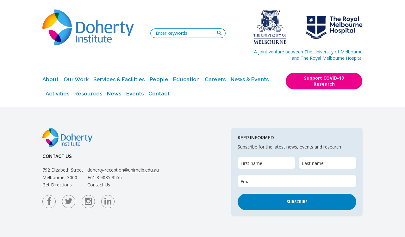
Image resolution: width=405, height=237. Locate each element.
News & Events (250, 79)
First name (251, 163)
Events (135, 93)
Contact (159, 93)
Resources (88, 93)
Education (186, 79)
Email (246, 182)
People (159, 79)
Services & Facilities (119, 79)
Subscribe (297, 201)
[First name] (266, 163)
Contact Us (98, 185)
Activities (57, 93)
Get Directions (57, 185)
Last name (313, 163)
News (114, 93)
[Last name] (327, 163)
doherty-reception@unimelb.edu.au (123, 170)
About (50, 79)
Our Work (76, 79)
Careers (215, 79)
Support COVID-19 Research (324, 81)
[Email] (297, 181)
